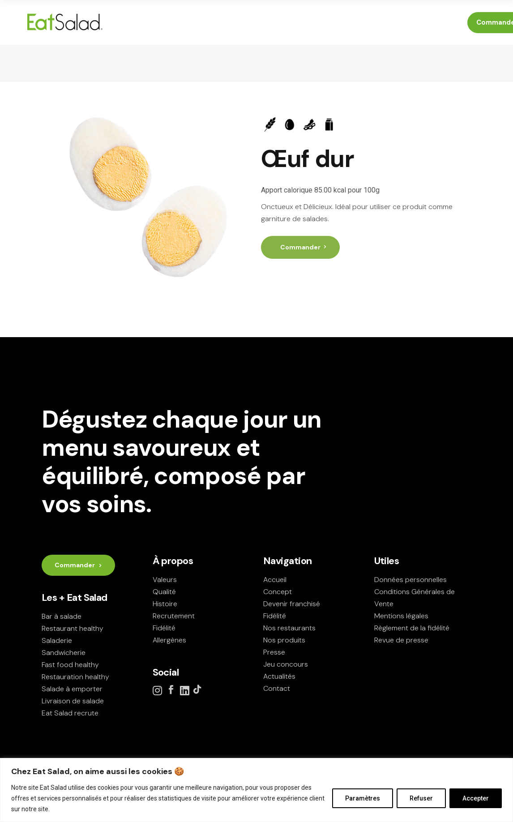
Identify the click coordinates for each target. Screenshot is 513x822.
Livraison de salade (73, 701)
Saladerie (57, 640)
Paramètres (362, 798)
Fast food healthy (70, 664)
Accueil (274, 579)
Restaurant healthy (72, 628)
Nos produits (284, 640)
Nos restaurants (289, 628)
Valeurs (165, 579)
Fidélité (164, 628)
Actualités (279, 676)
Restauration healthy (75, 676)
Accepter (475, 798)
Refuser (421, 798)
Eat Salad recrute (70, 713)
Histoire (165, 603)
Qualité (164, 591)
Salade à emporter (72, 689)
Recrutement (174, 616)
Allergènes (169, 640)
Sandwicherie (64, 652)
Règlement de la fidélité (411, 628)
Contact (276, 688)
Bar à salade (61, 616)
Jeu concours (285, 664)
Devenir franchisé (291, 603)
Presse (274, 652)
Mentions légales (401, 616)
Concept (277, 591)
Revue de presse (401, 640)
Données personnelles (410, 579)
